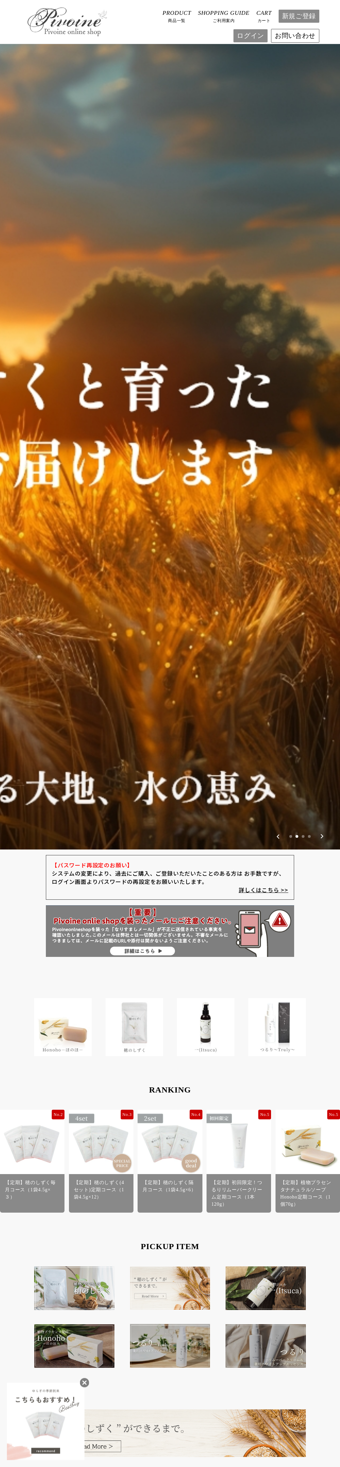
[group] (170, 310)
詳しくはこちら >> (263, 660)
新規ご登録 (299, 16)
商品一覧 (176, 16)
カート (264, 16)
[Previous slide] (278, 607)
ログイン (250, 35)
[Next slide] (322, 607)
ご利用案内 (223, 16)
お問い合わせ (295, 35)
